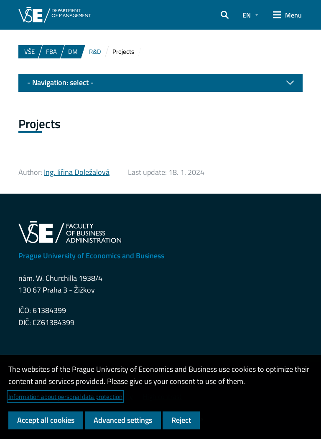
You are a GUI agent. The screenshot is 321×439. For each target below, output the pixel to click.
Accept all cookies (45, 420)
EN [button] (246, 15)
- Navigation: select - (160, 83)
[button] (224, 15)
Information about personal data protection (65, 396)
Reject (181, 420)
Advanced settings (123, 420)
